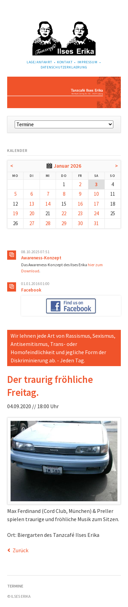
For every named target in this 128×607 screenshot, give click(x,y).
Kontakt (65, 62)
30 (80, 223)
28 (47, 223)
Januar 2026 (67, 166)
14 (47, 204)
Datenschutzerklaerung (64, 67)
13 (31, 204)
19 (15, 213)
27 (31, 223)
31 (96, 223)
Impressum (87, 62)
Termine (15, 586)
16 (80, 204)
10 (96, 194)
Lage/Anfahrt (39, 62)
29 (63, 223)
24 (96, 213)
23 (80, 213)
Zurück (20, 550)
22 (63, 213)
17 (96, 204)
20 (31, 213)
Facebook (31, 290)
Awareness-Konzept (41, 258)
